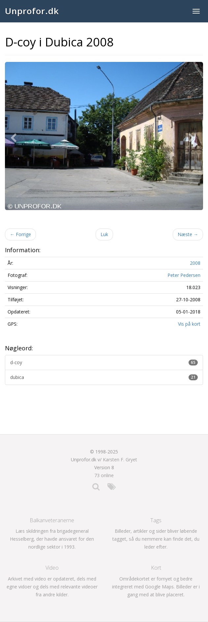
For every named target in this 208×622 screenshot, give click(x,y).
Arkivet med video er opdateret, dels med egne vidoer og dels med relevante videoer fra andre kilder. (52, 587)
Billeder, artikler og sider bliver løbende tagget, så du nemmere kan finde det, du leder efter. (155, 539)
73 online (104, 475)
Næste (188, 234)
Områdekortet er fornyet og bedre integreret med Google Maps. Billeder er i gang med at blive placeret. (156, 587)
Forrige (20, 234)
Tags (156, 520)
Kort (156, 567)
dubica (104, 377)
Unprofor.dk (32, 11)
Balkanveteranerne (52, 520)
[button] (15, 136)
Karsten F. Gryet (120, 459)
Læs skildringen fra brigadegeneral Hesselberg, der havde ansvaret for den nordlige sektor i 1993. (52, 539)
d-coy (104, 362)
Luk (104, 234)
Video (52, 567)
